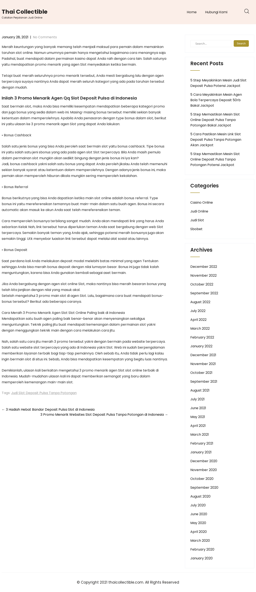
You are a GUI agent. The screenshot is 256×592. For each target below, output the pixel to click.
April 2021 (198, 425)
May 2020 (198, 522)
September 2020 (204, 487)
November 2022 (203, 275)
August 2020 (200, 496)
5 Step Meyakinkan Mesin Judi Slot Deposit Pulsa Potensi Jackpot (218, 83)
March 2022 (200, 328)
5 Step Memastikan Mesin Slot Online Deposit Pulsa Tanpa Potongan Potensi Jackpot (215, 159)
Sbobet (196, 229)
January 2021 (201, 452)
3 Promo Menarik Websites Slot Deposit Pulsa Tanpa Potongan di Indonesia (104, 414)
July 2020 (198, 505)
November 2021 (203, 363)
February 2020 (202, 549)
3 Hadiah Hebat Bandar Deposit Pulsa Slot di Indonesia (48, 409)
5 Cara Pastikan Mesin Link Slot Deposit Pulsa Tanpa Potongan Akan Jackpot (215, 139)
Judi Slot (197, 220)
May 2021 (197, 416)
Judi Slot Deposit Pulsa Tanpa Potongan (44, 392)
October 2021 (201, 372)
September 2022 (204, 293)
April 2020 (198, 531)
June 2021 (198, 408)
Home (192, 12)
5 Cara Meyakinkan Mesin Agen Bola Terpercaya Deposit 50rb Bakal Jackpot (216, 100)
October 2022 (201, 284)
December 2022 (203, 266)
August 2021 (199, 390)
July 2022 (197, 310)
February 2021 (201, 443)
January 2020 (201, 558)
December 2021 (203, 355)
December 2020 (203, 461)
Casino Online (201, 202)
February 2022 (202, 337)
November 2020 (203, 469)
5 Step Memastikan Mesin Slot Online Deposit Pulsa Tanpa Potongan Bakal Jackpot (215, 120)
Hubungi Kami (216, 12)
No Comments (45, 37)
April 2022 (198, 319)
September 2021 (203, 381)
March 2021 (199, 434)
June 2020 (198, 514)
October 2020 (201, 478)
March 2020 (200, 540)
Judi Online (199, 211)
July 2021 (197, 399)
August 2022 (200, 302)
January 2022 (201, 346)
